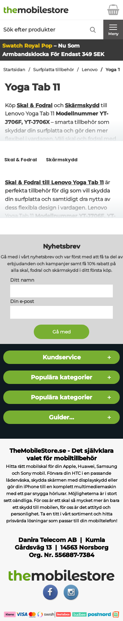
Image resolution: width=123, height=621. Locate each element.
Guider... (61, 417)
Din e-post (22, 301)
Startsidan (14, 69)
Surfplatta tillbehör (53, 69)
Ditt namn (22, 280)
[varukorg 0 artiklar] (113, 10)
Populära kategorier (61, 377)
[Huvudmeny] (113, 29)
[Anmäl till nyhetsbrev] (61, 332)
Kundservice (62, 357)
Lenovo (89, 69)
